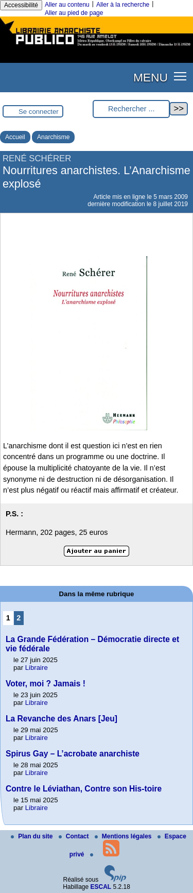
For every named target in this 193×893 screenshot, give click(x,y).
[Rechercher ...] (131, 109)
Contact (75, 836)
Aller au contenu (67, 4)
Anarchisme (53, 137)
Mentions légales (124, 836)
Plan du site (33, 836)
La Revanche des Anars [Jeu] (61, 718)
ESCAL (101, 886)
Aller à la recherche (122, 4)
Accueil (15, 137)
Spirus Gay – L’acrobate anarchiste (72, 753)
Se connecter (39, 111)
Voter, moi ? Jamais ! (45, 683)
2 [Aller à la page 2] (18, 618)
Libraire (36, 667)
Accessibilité (21, 5)
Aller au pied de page (74, 12)
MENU (150, 77)
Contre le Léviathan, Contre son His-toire (84, 788)
